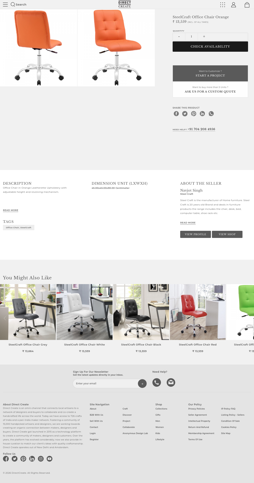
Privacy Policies (196, 409)
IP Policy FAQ (228, 409)
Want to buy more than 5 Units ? (210, 90)
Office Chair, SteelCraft (18, 227)
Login (93, 433)
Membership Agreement (201, 433)
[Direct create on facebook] (6, 458)
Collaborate (129, 427)
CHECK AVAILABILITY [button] (210, 46)
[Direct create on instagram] (41, 458)
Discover (127, 415)
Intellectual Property (199, 421)
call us (157, 382)
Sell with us (96, 421)
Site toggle (5, 5)
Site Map (225, 433)
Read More (10, 210)
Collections (161, 409)
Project (126, 421)
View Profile (195, 234)
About (93, 409)
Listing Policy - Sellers (232, 415)
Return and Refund (198, 427)
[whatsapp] (211, 113)
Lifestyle (160, 439)
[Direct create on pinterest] (24, 458)
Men (158, 421)
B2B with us (96, 415)
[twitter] (185, 113)
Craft (125, 409)
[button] (249, 318)
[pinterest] (193, 113)
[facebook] (176, 113)
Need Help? (194, 129)
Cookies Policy (229, 427)
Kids (158, 433)
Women (160, 427)
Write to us (171, 382)
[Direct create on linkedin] (32, 458)
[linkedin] (202, 113)
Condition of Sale (230, 421)
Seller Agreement (197, 415)
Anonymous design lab (135, 433)
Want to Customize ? (210, 74)
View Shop (227, 234)
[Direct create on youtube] (50, 458)
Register (94, 439)
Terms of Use (195, 439)
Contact (94, 427)
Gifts (158, 415)
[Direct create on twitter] (15, 458)
